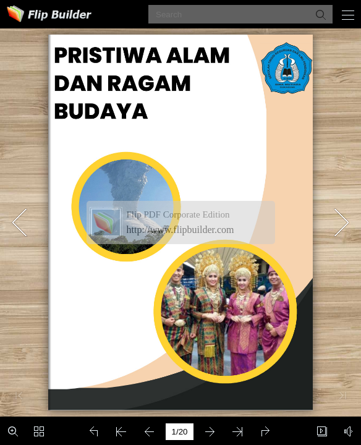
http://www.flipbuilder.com (180, 229)
